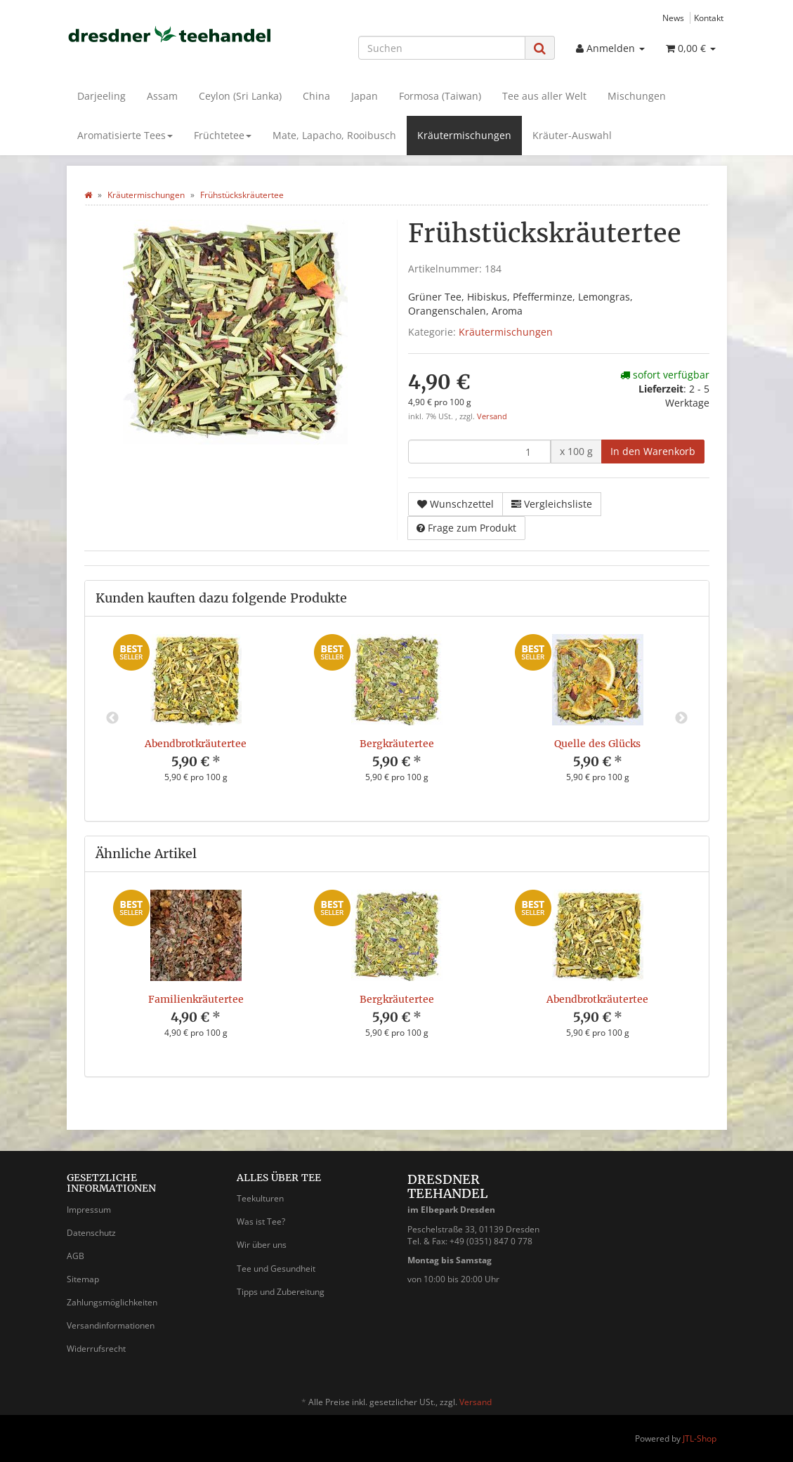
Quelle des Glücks (597, 743)
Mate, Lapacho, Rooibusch (334, 135)
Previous (112, 718)
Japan (364, 96)
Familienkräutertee (196, 999)
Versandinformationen (111, 1325)
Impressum (89, 1210)
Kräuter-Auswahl (572, 135)
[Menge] (479, 451)
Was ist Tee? (261, 1221)
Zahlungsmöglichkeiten (112, 1302)
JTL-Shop (699, 1438)
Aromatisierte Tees (125, 135)
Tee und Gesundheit (276, 1269)
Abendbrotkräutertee (196, 743)
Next (681, 718)
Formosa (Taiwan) (440, 96)
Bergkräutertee (397, 743)
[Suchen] (441, 48)
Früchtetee (222, 135)
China (316, 96)
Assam (162, 96)
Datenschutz (91, 1233)
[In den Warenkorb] (652, 451)
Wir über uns (262, 1245)
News (673, 17)
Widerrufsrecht (96, 1349)
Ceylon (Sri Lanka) (240, 96)
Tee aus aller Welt (544, 96)
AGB (75, 1256)
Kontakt (708, 17)
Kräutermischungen (464, 135)
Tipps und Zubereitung (281, 1292)
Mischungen (637, 96)
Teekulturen (260, 1198)
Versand (492, 416)
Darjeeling (101, 96)
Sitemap (83, 1279)
